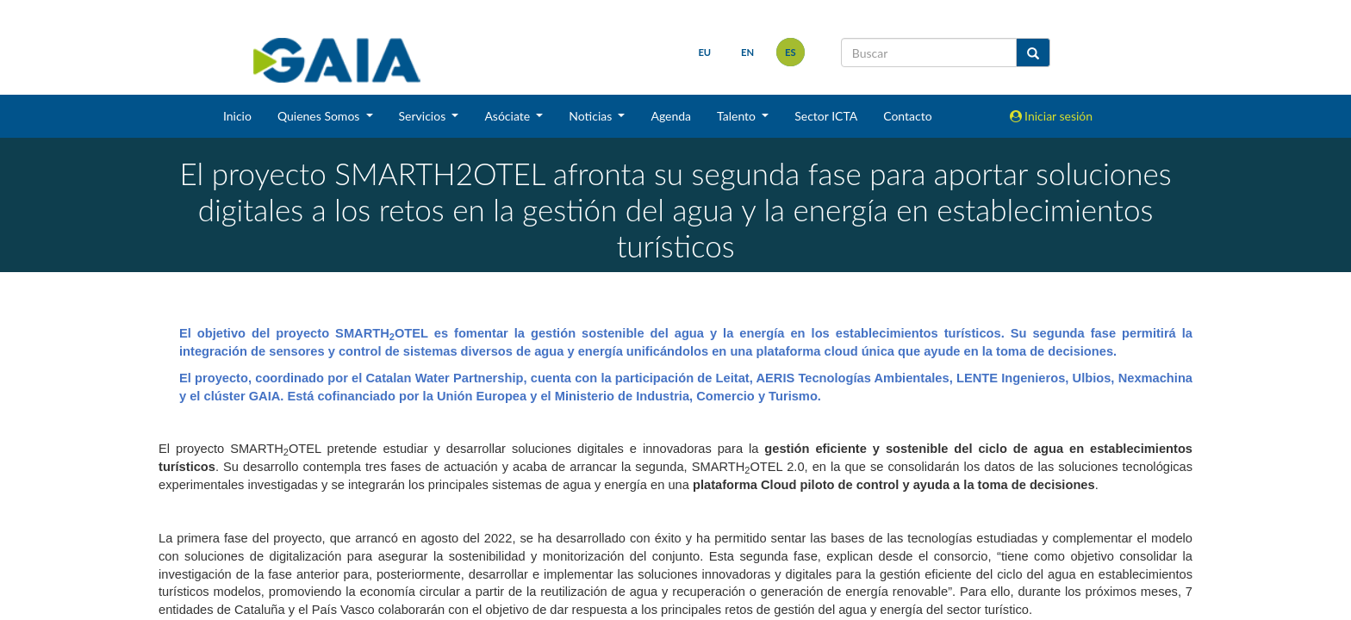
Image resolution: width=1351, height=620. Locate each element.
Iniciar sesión (1051, 115)
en (747, 52)
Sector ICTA (825, 115)
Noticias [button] (592, 115)
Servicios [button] (424, 115)
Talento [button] (738, 115)
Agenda (671, 115)
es (790, 52)
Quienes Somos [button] (320, 115)
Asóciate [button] (508, 115)
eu (704, 52)
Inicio (237, 115)
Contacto (907, 115)
